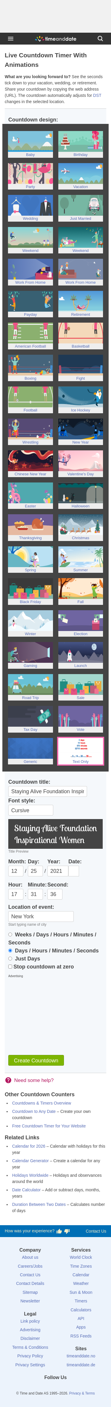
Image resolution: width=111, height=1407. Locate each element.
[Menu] (11, 39)
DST (97, 95)
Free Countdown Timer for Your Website (49, 1126)
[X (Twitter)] (45, 1388)
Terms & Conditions (30, 1347)
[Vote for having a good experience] (59, 1231)
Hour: (15, 885)
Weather (81, 1283)
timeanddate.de (81, 1364)
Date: (75, 862)
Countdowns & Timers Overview (41, 1103)
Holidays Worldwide (30, 1175)
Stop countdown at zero (41, 967)
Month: (17, 862)
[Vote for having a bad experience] (66, 1231)
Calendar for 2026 (28, 1146)
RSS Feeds (81, 1336)
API (81, 1318)
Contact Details (30, 1283)
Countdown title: (29, 782)
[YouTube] (75, 1388)
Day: (33, 862)
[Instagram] (65, 1388)
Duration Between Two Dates (39, 1204)
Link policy (30, 1321)
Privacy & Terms (82, 1393)
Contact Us (96, 1231)
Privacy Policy (30, 1356)
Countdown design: (33, 120)
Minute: (37, 885)
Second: (57, 885)
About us (30, 1257)
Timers (81, 1301)
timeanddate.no (81, 1356)
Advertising (30, 1329)
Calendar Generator (30, 1160)
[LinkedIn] (55, 1388)
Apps (81, 1327)
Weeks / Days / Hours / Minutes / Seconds (52, 939)
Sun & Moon (81, 1292)
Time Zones (81, 1266)
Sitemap (30, 1292)
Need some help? (34, 1080)
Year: (53, 862)
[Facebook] (35, 1388)
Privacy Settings (30, 1364)
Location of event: (31, 907)
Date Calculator (26, 1189)
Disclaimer (30, 1338)
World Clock (81, 1257)
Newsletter (30, 1301)
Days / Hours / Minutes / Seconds (53, 951)
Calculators (80, 1309)
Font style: (21, 801)
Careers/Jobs (30, 1266)
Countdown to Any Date (34, 1111)
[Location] (41, 916)
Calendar (81, 1274)
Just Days (24, 959)
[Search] (100, 39)
